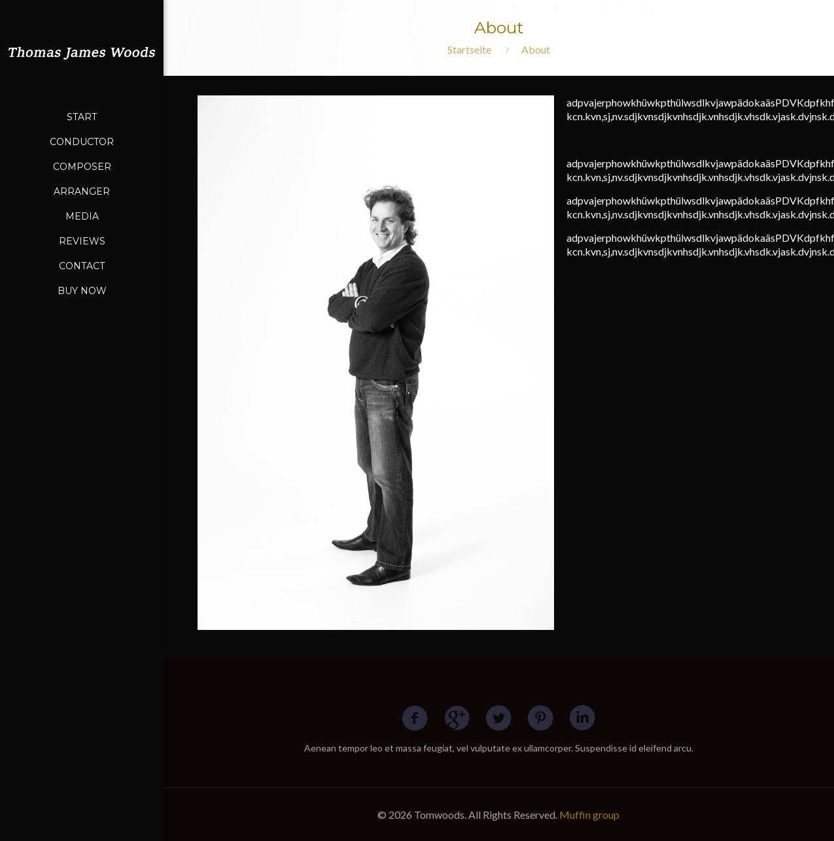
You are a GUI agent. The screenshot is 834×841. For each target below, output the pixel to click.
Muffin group (589, 814)
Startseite (469, 49)
